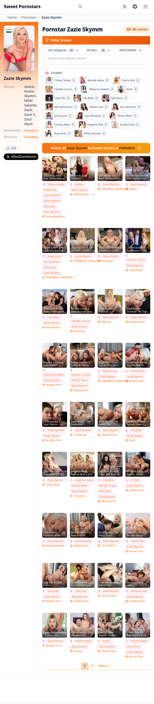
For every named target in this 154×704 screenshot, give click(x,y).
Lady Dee (53, 591)
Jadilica (79, 184)
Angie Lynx (54, 256)
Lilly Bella (136, 430)
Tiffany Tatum (80, 380)
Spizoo (133, 188)
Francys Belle (79, 485)
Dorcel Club (136, 551)
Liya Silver (53, 317)
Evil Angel (107, 260)
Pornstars (29, 17)
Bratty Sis (79, 331)
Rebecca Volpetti (54, 374)
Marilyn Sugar (107, 485)
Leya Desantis (52, 195)
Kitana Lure (110, 371)
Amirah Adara (83, 641)
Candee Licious (136, 260)
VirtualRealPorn (55, 216)
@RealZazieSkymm (21, 157)
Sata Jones (50, 267)
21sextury (80, 495)
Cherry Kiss (137, 541)
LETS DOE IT (108, 545)
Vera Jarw (49, 206)
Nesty (106, 641)
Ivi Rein (135, 480)
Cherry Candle (56, 184)
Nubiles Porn (137, 321)
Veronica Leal (139, 591)
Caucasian (32, 137)
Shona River (138, 371)
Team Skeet (136, 270)
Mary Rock (133, 646)
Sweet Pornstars (22, 6)
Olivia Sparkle (56, 430)
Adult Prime (53, 327)
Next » (104, 665)
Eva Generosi (51, 261)
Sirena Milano (52, 200)
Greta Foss (50, 189)
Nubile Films (81, 194)
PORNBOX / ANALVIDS (114, 188)
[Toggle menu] (145, 6)
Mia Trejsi (105, 491)
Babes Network (55, 545)
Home (12, 17)
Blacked (106, 321)
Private (78, 651)
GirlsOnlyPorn (94, 194)
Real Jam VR (108, 501)
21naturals (80, 434)
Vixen (132, 440)
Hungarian (32, 130)
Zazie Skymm (52, 212)
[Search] (80, 6)
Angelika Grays (84, 480)
